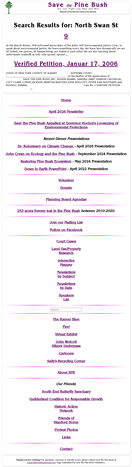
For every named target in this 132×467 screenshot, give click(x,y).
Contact (66, 449)
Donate (66, 188)
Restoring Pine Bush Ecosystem (46, 161)
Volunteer (66, 180)
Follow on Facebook (66, 230)
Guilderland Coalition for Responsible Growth (66, 399)
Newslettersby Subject (66, 274)
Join (53, 222)
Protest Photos (66, 430)
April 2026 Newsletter (66, 112)
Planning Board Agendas (66, 199)
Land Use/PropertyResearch (66, 251)
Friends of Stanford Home (66, 420)
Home (66, 100)
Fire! (66, 327)
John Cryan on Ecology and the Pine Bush (40, 154)
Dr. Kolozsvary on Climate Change (46, 146)
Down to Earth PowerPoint (45, 169)
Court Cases (66, 241)
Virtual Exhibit (66, 334)
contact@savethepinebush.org (41, 462)
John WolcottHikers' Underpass (66, 344)
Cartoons (66, 353)
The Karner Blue (66, 319)
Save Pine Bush (78, 4)
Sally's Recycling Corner (66, 361)
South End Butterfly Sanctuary (66, 392)
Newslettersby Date (66, 286)
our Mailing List (70, 222)
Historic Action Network (66, 409)
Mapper (66, 265)
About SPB (66, 372)
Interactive (66, 261)
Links (66, 437)
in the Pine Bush (59, 211)
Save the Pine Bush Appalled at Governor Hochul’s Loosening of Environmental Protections (66, 125)
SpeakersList (66, 297)
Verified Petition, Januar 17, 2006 (66, 63)
